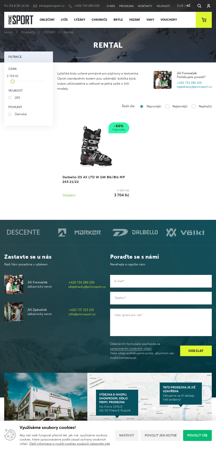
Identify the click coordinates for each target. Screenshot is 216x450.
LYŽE (64, 20)
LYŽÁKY (79, 20)
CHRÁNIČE (99, 20)
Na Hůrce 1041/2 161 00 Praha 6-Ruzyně (117, 402)
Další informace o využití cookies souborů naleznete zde (69, 444)
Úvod (8, 32)
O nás (111, 6)
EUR (180, 6)
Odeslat (196, 351)
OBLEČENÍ (47, 20)
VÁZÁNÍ (134, 20)
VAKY (150, 20)
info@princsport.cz (52, 6)
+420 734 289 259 (86, 6)
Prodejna (126, 6)
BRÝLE (118, 20)
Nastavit (126, 435)
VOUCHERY (169, 20)
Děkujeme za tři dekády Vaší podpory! (181, 393)
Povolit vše (197, 435)
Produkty (28, 32)
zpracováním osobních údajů (131, 348)
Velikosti (163, 6)
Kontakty (145, 6)
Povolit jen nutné (161, 435)
